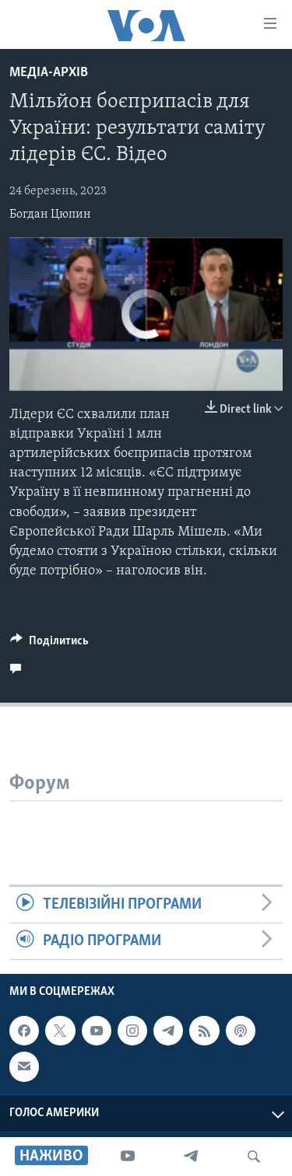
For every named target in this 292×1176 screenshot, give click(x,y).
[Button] (49, 644)
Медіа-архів (48, 72)
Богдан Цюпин (50, 214)
